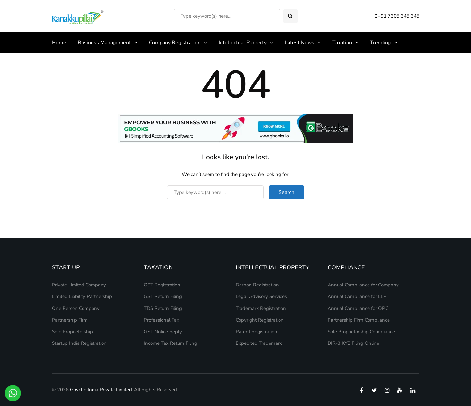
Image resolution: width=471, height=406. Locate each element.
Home (59, 42)
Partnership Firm (70, 320)
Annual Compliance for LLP (357, 296)
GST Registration (162, 285)
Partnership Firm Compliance (359, 320)
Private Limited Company (79, 285)
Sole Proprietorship (72, 331)
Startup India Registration (79, 343)
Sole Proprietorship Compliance (361, 331)
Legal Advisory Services (261, 296)
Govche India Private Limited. (101, 389)
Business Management (104, 42)
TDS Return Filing (163, 308)
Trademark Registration (261, 308)
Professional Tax (161, 320)
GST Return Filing (163, 296)
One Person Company (76, 308)
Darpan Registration (257, 285)
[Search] (227, 16)
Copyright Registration (260, 320)
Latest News (299, 42)
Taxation (342, 42)
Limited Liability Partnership (82, 296)
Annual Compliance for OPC (358, 308)
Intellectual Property (243, 42)
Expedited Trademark (259, 343)
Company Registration (175, 42)
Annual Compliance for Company (363, 285)
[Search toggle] (290, 16)
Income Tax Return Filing (170, 343)
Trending (380, 42)
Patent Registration (256, 331)
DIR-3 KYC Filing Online (353, 343)
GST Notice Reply (163, 331)
